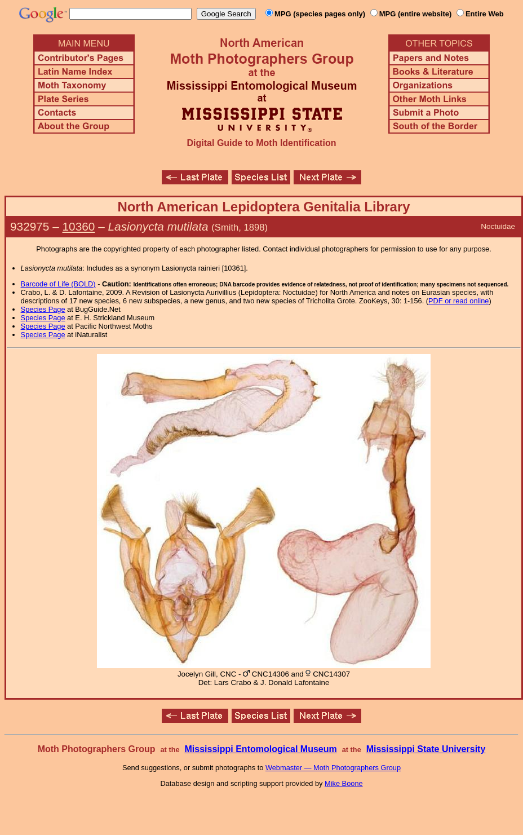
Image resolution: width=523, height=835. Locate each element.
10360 (79, 226)
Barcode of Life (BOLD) (58, 284)
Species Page (43, 309)
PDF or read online (458, 301)
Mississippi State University (426, 749)
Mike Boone (344, 783)
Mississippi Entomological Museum (260, 749)
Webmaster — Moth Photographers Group (333, 767)
